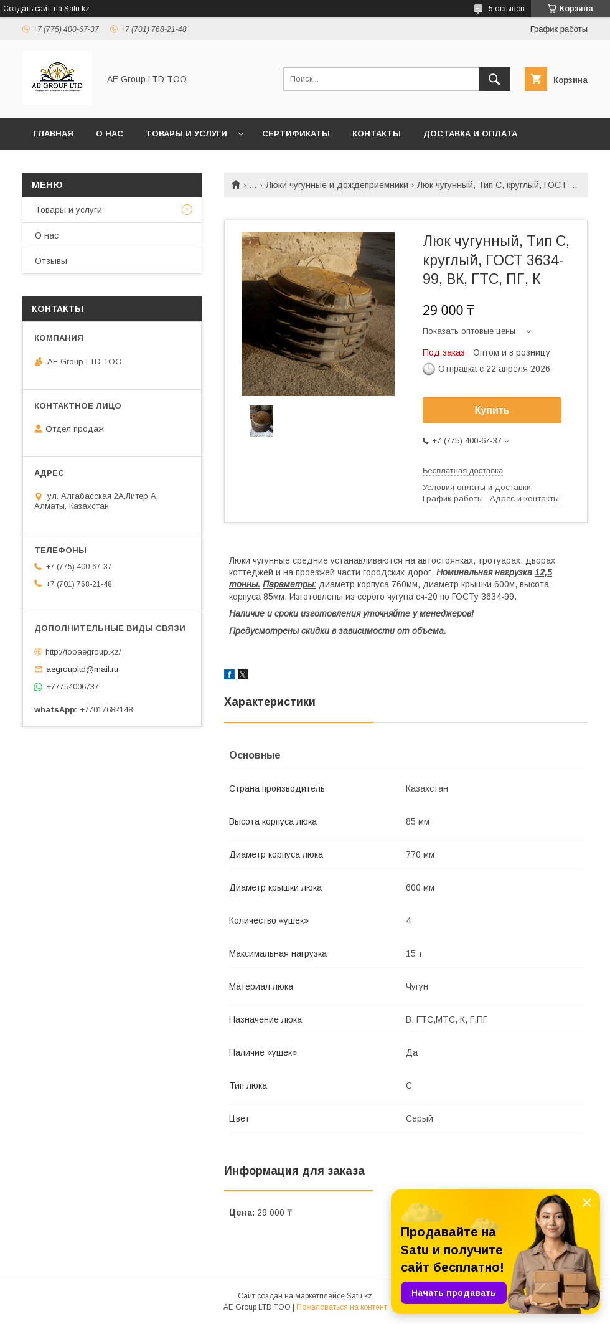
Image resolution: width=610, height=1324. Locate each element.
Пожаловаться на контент (341, 1307)
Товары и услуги (186, 133)
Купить (492, 410)
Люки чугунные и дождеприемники (337, 185)
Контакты (376, 133)
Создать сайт (26, 8)
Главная (53, 133)
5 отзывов (507, 8)
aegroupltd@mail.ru (82, 669)
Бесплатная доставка (463, 470)
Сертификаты (296, 133)
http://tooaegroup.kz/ (83, 651)
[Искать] (494, 79)
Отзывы (51, 261)
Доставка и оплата (470, 133)
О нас (109, 133)
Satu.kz (359, 1296)
